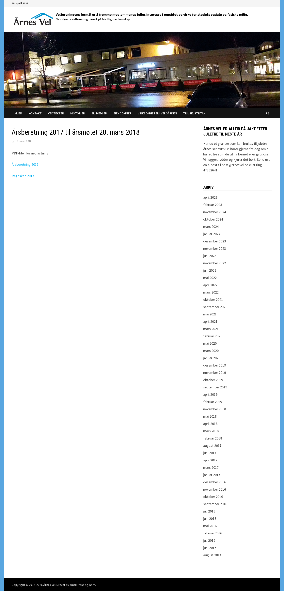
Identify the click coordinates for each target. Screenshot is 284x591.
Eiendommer (122, 113)
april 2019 (210, 394)
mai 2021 (210, 314)
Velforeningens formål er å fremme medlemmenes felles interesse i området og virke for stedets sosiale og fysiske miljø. (152, 14)
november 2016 (214, 489)
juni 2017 (209, 453)
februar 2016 (212, 533)
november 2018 (214, 409)
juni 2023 (209, 255)
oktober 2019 (213, 380)
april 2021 (210, 321)
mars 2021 (211, 328)
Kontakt (35, 113)
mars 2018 (211, 431)
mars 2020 (211, 350)
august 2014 (212, 555)
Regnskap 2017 (23, 176)
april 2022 (210, 285)
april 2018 (210, 423)
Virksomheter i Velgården (157, 113)
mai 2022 (210, 277)
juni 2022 (209, 270)
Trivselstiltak (194, 113)
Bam (92, 585)
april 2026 (210, 197)
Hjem (18, 113)
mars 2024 (211, 226)
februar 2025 (212, 204)
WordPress (77, 585)
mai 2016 (210, 526)
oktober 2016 (213, 496)
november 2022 (214, 263)
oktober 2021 (213, 299)
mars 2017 (211, 467)
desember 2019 (214, 365)
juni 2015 (209, 547)
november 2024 (214, 212)
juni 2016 (209, 518)
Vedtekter (56, 113)
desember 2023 (214, 241)
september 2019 (215, 387)
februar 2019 (212, 401)
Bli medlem (99, 113)
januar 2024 (211, 234)
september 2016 (215, 504)
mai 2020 (210, 343)
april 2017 (210, 460)
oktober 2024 (213, 219)
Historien (77, 113)
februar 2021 (212, 336)
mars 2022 (211, 292)
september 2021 (215, 307)
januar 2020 (211, 358)
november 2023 (214, 248)
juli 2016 (209, 511)
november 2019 (214, 372)
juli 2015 (209, 540)
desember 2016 (214, 482)
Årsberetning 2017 (25, 164)
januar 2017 (211, 474)
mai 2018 (210, 416)
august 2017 (212, 445)
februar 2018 (212, 438)
